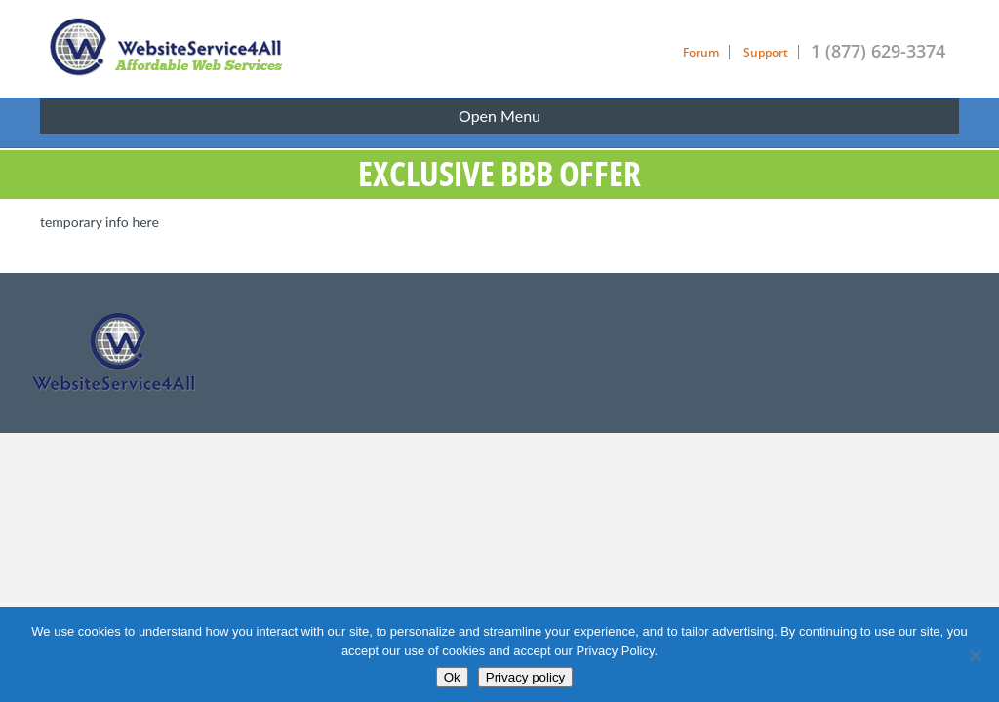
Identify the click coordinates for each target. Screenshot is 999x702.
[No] (974, 655)
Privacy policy (525, 677)
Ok (452, 677)
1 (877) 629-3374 (878, 50)
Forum (701, 52)
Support (765, 52)
